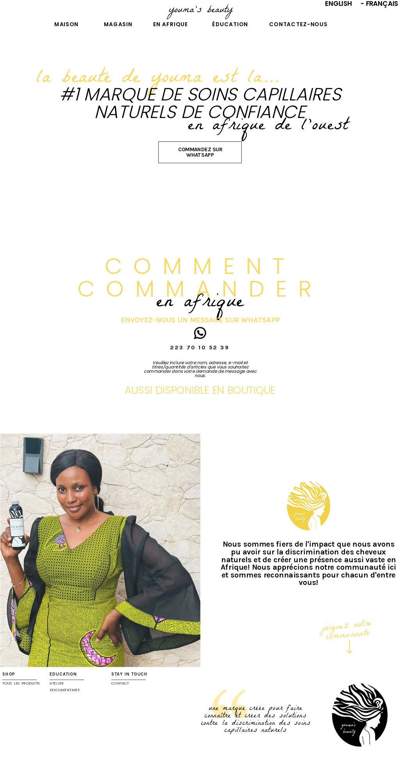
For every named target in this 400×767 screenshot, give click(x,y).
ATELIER (57, 683)
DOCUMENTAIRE (65, 690)
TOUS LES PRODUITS (21, 683)
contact (120, 683)
